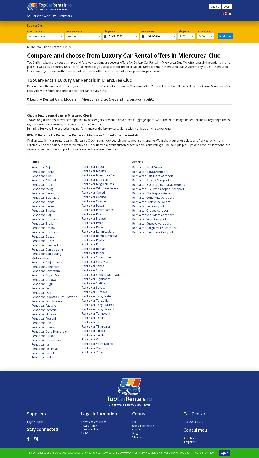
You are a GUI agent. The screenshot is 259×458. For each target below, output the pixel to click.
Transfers (62, 16)
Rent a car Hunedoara (46, 340)
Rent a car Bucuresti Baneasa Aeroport (158, 185)
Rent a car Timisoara (96, 326)
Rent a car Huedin (43, 336)
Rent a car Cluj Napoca (46, 262)
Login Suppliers (36, 422)
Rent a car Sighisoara (96, 279)
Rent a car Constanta (45, 271)
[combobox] (45, 36)
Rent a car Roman (94, 249)
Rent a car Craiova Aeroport (151, 202)
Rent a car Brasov (43, 228)
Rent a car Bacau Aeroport (150, 172)
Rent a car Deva (42, 293)
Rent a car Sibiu (92, 270)
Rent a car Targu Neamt (98, 309)
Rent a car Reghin (94, 240)
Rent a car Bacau (42, 193)
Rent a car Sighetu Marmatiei (101, 275)
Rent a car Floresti (43, 314)
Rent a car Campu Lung (47, 249)
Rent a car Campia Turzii (47, 245)
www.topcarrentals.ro (132, 452)
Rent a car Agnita (42, 172)
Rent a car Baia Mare (45, 198)
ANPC (84, 433)
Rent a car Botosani (44, 219)
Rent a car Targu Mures (98, 305)
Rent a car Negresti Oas (98, 184)
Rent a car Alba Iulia (44, 180)
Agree (224, 453)
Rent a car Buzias (43, 241)
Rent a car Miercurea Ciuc (99, 175)
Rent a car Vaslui (93, 339)
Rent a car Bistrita (43, 211)
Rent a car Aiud (41, 176)
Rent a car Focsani (43, 319)
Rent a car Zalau (93, 352)
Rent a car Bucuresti (45, 232)
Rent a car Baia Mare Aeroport (152, 176)
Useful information (143, 425)
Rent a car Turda (93, 335)
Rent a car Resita (93, 244)
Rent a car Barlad (42, 202)
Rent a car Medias (94, 171)
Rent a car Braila (42, 223)
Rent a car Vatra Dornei (97, 344)
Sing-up (214, 6)
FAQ (134, 422)
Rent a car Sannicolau (96, 257)
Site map (137, 437)
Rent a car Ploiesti (94, 218)
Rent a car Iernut (42, 353)
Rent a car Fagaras (43, 306)
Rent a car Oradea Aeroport (150, 211)
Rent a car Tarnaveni (96, 313)
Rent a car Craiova (43, 280)
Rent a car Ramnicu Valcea (99, 236)
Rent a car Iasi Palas (44, 349)
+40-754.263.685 (193, 422)
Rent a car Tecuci (93, 318)
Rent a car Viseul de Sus (98, 348)
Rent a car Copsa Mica (46, 275)
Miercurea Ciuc (37, 47)
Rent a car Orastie (94, 201)
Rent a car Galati (42, 323)
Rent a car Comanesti (45, 267)
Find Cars (225, 36)
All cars (54, 47)
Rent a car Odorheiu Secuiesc (101, 188)
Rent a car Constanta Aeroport (153, 198)
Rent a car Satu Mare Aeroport (153, 215)
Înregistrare (190, 442)
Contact (136, 429)
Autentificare (190, 438)
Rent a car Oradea (94, 197)
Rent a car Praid (92, 223)
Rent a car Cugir (42, 284)
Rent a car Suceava (94, 292)
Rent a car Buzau (42, 236)
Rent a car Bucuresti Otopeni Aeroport (158, 189)
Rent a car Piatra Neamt (98, 210)
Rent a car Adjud (42, 167)
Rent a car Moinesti (95, 180)
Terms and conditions (93, 422)
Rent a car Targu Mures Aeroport (155, 228)
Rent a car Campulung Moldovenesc (46, 256)
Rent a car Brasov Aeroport (150, 180)
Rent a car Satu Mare (96, 262)
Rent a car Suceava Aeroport (151, 223)
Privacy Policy (89, 425)
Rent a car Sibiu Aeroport (149, 219)
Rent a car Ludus (42, 357)
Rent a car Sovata (93, 288)
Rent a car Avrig (42, 189)
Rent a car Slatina (93, 283)
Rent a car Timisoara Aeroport (152, 232)
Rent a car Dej (40, 288)
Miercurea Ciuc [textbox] (37, 36)
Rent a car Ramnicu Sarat (98, 231)
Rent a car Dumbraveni (46, 301)
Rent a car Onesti (93, 193)
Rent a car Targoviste (96, 296)
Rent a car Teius (93, 322)
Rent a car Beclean (43, 206)
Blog (135, 433)
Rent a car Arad (41, 185)
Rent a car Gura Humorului (49, 331)
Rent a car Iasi (40, 344)
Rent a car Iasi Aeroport (148, 206)
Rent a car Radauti (94, 227)
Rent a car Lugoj (93, 167)
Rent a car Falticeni (44, 310)
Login (227, 6)
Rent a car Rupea (93, 253)
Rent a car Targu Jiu (95, 301)
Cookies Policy (89, 429)
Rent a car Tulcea (93, 331)
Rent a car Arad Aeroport (149, 167)
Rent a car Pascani (94, 205)
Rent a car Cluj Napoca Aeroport (154, 193)
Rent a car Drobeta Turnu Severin (54, 297)
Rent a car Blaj (41, 215)
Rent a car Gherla (43, 327)
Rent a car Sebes (93, 266)
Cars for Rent (38, 16)
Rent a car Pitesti (93, 214)
